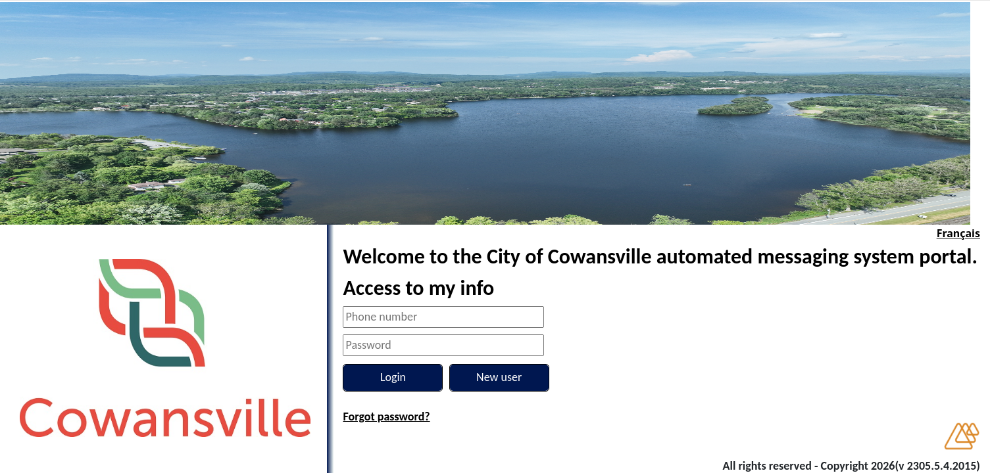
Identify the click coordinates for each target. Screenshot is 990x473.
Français (958, 233)
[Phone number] (443, 317)
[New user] (499, 378)
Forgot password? (386, 416)
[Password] (443, 345)
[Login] (392, 378)
